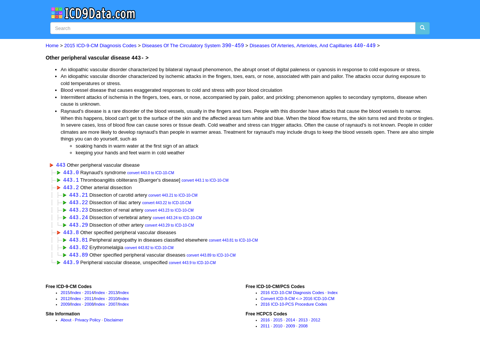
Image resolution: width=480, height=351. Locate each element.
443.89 (78, 257)
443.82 (78, 249)
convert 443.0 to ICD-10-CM (150, 173)
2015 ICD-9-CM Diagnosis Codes (100, 46)
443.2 (71, 187)
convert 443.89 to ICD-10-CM (211, 258)
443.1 (71, 180)
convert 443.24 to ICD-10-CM (177, 219)
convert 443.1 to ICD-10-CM (205, 181)
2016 (265, 323)
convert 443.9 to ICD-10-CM (192, 266)
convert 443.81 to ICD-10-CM (233, 242)
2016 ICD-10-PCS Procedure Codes (294, 307)
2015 (65, 295)
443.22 (78, 203)
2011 (88, 301)
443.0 (71, 172)
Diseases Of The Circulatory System (193, 46)
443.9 (71, 265)
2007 (112, 307)
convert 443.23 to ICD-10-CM (169, 212)
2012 (65, 301)
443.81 (78, 241)
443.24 (78, 218)
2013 (112, 295)
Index (76, 295)
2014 (88, 295)
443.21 (78, 195)
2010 (112, 301)
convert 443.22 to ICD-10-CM (166, 204)
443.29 (78, 226)
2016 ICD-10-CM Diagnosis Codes (292, 295)
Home (52, 46)
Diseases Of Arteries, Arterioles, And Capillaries (312, 46)
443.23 (78, 211)
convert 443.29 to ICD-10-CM (169, 227)
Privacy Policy (87, 323)
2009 (65, 307)
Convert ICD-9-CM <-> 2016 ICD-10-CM (297, 301)
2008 (88, 307)
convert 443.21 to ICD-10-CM (173, 196)
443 (60, 164)
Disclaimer (113, 323)
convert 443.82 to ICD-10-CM (149, 250)
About (66, 323)
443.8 (71, 234)
